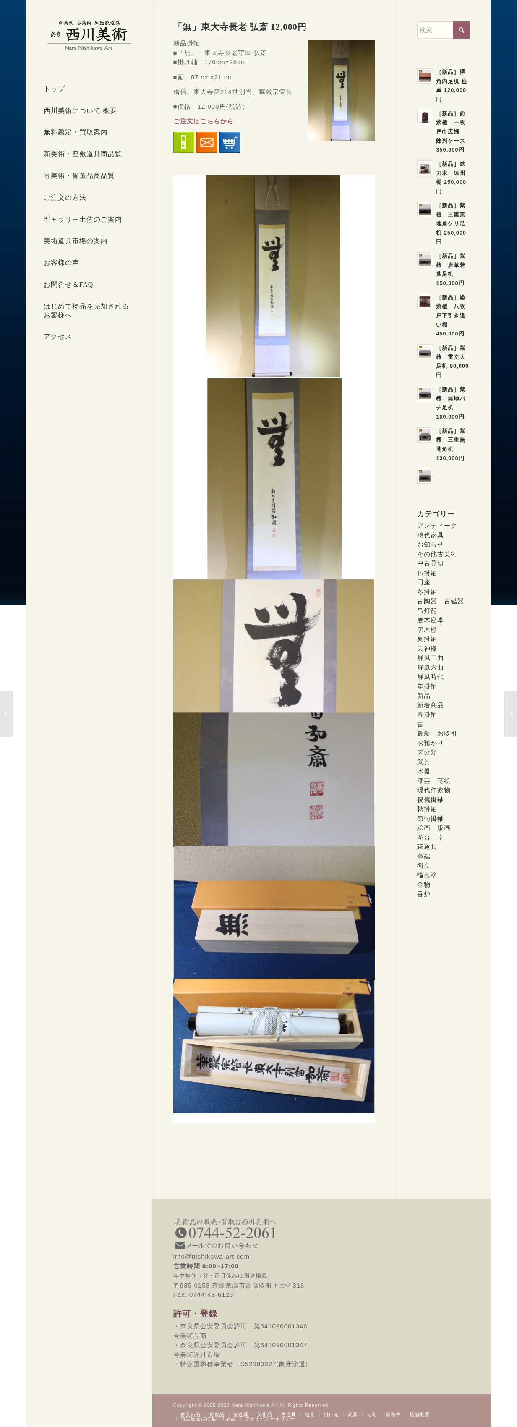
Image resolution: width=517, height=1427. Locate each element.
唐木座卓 (430, 619)
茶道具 (427, 846)
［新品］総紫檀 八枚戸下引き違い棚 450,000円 (450, 315)
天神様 (427, 648)
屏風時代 (430, 676)
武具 (424, 761)
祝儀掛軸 (430, 799)
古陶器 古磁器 (440, 601)
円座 (424, 582)
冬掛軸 (427, 591)
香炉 (424, 894)
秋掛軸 (427, 808)
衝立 (424, 865)
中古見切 (430, 563)
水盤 (424, 771)
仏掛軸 (427, 572)
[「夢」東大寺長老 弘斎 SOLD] (510, 714)
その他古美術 (437, 554)
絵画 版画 (434, 827)
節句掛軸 (430, 818)
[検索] (443, 30)
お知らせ (430, 544)
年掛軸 (427, 686)
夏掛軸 (427, 638)
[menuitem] (89, 89)
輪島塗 (427, 875)
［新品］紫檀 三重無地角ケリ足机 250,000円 (451, 223)
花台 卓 (430, 837)
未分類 (427, 752)
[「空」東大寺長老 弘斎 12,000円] (6, 714)
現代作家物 (434, 789)
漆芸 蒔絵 (434, 780)
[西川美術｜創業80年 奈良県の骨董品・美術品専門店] (89, 35)
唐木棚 (427, 629)
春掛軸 (427, 714)
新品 (424, 695)
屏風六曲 (430, 667)
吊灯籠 (427, 610)
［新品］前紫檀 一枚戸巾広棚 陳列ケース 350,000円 (450, 131)
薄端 (424, 856)
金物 (424, 884)
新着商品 (430, 705)
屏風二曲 (430, 657)
